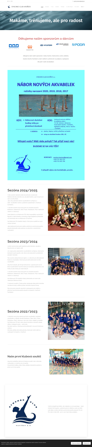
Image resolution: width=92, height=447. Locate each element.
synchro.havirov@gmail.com (79, 1)
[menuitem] (40, 6)
